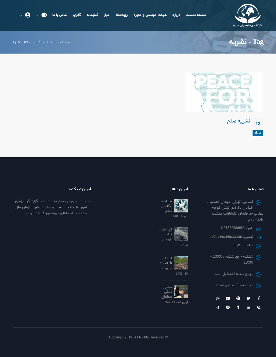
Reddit (228, 307)
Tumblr (238, 307)
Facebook (259, 298)
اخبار (107, 15)
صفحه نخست (196, 15)
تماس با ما (59, 15)
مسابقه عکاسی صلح (166, 206)
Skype (259, 307)
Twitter (248, 298)
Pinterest (238, 298)
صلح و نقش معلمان (166, 292)
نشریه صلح (238, 121)
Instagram (218, 298)
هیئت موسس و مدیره (150, 15)
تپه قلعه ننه (166, 232)
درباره (176, 15)
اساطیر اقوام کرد (166, 261)
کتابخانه (92, 15)
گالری (77, 15)
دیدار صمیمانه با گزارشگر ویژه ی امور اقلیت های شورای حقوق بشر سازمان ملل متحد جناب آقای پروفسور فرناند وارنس (51, 207)
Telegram (218, 307)
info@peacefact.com (225, 236)
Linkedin (248, 307)
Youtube (228, 298)
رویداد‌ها (122, 15)
